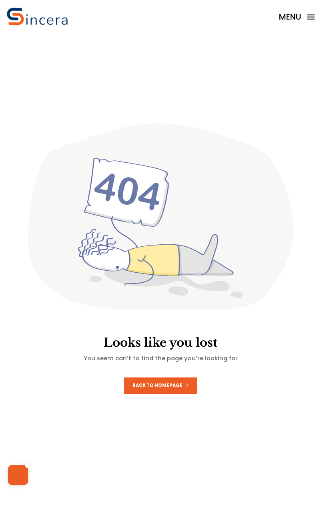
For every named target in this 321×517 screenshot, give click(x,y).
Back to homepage (160, 385)
